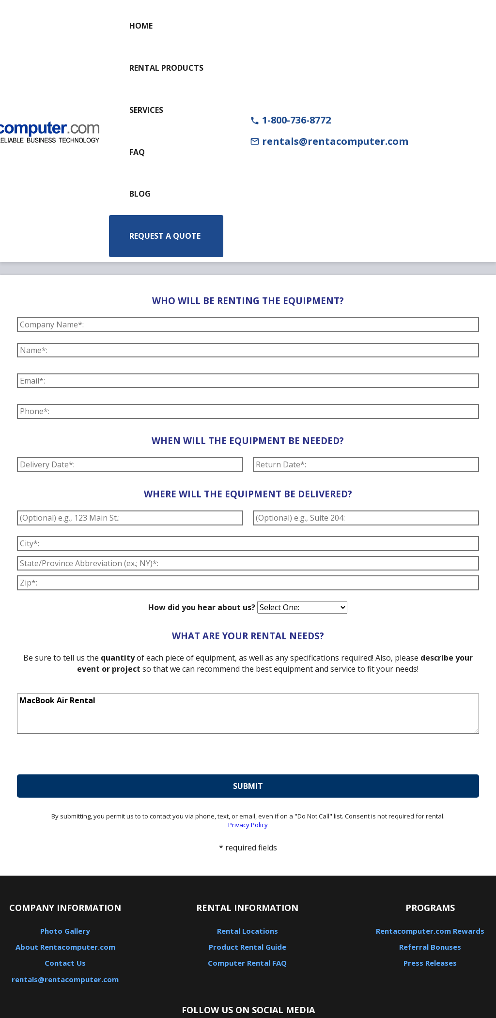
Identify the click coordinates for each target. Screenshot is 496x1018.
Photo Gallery (65, 931)
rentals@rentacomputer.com (329, 141)
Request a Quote (165, 236)
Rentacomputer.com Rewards (430, 931)
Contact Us (65, 963)
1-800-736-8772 (290, 119)
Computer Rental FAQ (247, 963)
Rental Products (166, 67)
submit (248, 786)
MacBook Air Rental (248, 714)
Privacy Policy (248, 824)
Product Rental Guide (247, 947)
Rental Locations (247, 931)
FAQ (137, 152)
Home (141, 25)
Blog (140, 193)
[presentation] (90, 755)
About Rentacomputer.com (65, 947)
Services (146, 110)
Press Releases (430, 963)
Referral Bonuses (430, 947)
